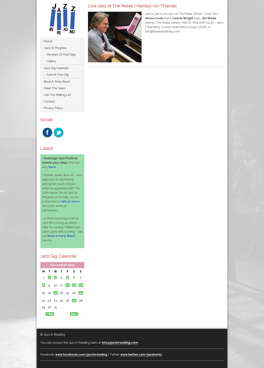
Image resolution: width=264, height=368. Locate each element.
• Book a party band (56, 81)
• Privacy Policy (52, 108)
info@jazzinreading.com (120, 342)
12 (67, 285)
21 (80, 292)
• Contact (48, 101)
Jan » (74, 313)
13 (74, 285)
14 (80, 285)
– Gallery (50, 61)
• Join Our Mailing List (56, 95)
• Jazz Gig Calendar (55, 68)
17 (55, 292)
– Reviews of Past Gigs (60, 54)
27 (74, 300)
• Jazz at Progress (54, 48)
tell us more (70, 201)
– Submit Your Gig (56, 74)
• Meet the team (53, 88)
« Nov (50, 313)
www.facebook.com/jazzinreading (81, 354)
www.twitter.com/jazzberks (141, 354)
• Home (47, 41)
